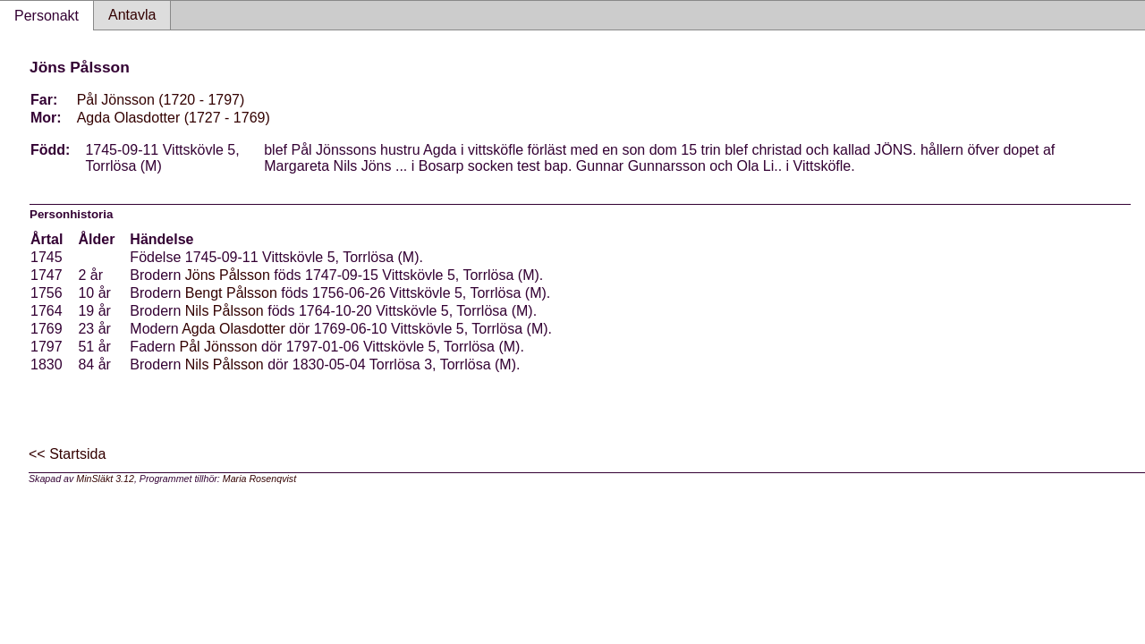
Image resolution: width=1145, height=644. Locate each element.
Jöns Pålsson (227, 275)
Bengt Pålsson (231, 293)
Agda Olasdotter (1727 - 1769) (173, 117)
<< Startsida (67, 454)
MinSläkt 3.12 (105, 478)
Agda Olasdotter (233, 328)
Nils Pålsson (224, 310)
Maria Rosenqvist (259, 478)
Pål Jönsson (219, 346)
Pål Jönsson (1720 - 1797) (161, 99)
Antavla (132, 14)
